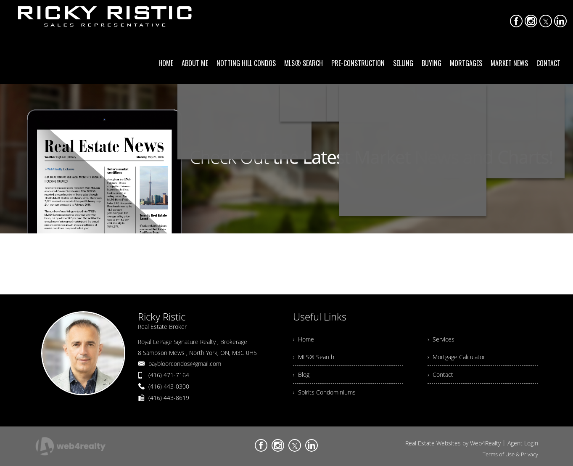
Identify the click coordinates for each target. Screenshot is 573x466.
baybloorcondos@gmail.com (184, 364)
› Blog (301, 375)
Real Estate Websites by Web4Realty (453, 443)
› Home (303, 339)
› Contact (440, 375)
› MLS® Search (313, 357)
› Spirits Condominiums (324, 392)
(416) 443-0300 (168, 386)
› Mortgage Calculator (456, 357)
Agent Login (522, 443)
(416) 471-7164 (168, 375)
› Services (441, 339)
